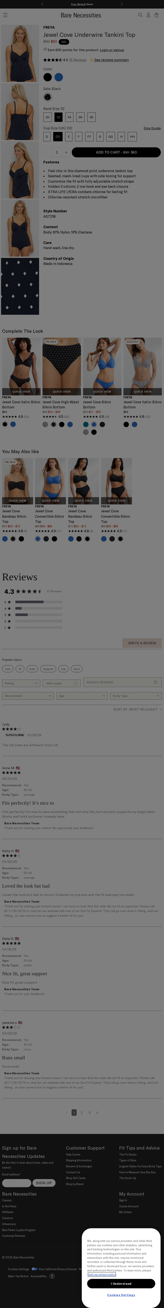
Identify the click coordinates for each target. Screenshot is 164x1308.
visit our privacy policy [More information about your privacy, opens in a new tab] (102, 1274)
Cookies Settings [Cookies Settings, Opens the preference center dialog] (121, 1295)
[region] (121, 1268)
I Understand (121, 1283)
